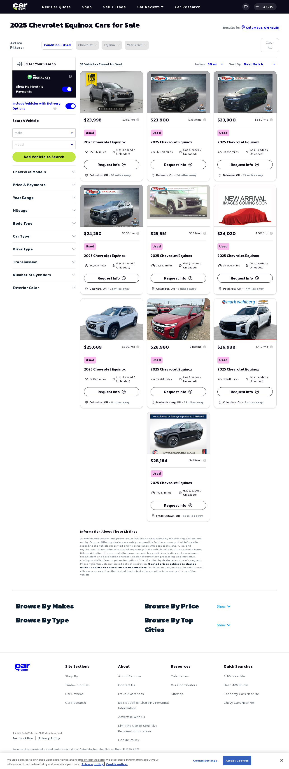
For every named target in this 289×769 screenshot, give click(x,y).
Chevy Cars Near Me (239, 702)
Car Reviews (74, 694)
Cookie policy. (117, 764)
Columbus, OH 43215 (260, 27)
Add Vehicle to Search (44, 157)
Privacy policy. (93, 764)
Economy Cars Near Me (241, 694)
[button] (245, 6)
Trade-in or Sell (77, 685)
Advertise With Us (131, 717)
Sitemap (177, 694)
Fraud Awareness (131, 694)
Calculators (180, 676)
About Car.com (129, 676)
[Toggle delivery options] (70, 106)
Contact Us (126, 685)
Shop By (71, 676)
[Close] (282, 760)
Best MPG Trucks (236, 685)
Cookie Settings (205, 760)
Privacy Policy (49, 738)
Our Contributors (184, 685)
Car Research (75, 702)
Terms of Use (22, 738)
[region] (144, 761)
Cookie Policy (129, 740)
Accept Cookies (237, 760)
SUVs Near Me (234, 676)
